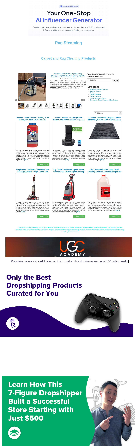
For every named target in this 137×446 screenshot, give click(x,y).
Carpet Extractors (95, 94)
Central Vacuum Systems (98, 98)
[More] (26, 160)
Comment (73, 78)
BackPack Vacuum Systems (99, 89)
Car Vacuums (94, 93)
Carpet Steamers (95, 96)
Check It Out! (43, 164)
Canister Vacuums (95, 91)
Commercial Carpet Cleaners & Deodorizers (104, 100)
